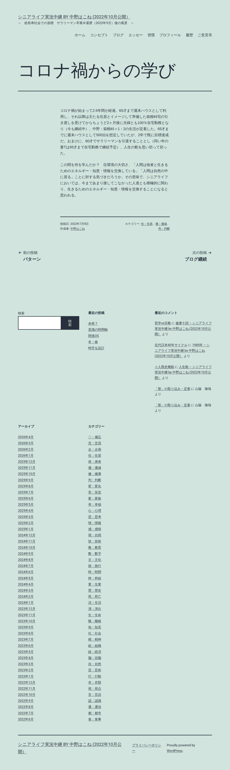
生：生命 (94, 615)
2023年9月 (26, 627)
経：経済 (94, 652)
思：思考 (94, 517)
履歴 (189, 35)
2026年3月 (26, 443)
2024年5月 (26, 578)
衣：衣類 (94, 682)
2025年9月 (26, 480)
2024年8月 (26, 560)
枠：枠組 (94, 578)
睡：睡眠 (94, 621)
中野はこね (77, 228)
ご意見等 (205, 35)
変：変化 (94, 486)
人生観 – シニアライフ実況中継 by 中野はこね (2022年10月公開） (183, 372)
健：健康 (94, 474)
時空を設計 (96, 348)
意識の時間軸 (98, 329)
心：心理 (94, 510)
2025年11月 (26, 467)
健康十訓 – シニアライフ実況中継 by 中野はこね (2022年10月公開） (183, 328)
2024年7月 (26, 566)
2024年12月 (26, 535)
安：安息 (94, 492)
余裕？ (93, 323)
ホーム (80, 35)
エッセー (135, 35)
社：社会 (94, 633)
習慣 (151, 35)
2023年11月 (26, 615)
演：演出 (94, 609)
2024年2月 (26, 596)
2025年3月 (26, 517)
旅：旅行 (94, 566)
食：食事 (94, 719)
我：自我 (94, 535)
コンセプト (99, 35)
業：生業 (94, 584)
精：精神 (94, 639)
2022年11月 (26, 688)
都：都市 (94, 713)
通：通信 (94, 707)
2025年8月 (26, 486)
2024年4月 (26, 584)
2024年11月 (26, 541)
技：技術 (94, 541)
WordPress (174, 751)
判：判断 (164, 228)
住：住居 (147, 223)
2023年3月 (26, 664)
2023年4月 (26, 658)
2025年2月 (26, 523)
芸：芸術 (94, 670)
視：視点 (94, 688)
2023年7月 (26, 639)
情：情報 (94, 523)
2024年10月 (26, 547)
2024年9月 (26, 553)
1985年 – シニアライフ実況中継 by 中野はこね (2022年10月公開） (182, 350)
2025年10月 (26, 474)
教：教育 (94, 547)
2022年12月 (26, 682)
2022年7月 (26, 713)
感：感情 (94, 529)
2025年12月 (26, 461)
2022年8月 (26, 707)
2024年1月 (26, 602)
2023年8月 (26, 633)
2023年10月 (26, 621)
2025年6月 (26, 498)
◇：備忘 (94, 437)
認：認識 (94, 701)
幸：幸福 (94, 504)
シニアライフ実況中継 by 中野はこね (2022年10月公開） (74, 16)
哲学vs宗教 (163, 323)
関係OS (93, 336)
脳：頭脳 (94, 658)
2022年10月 (26, 694)
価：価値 (161, 223)
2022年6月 (26, 719)
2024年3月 (26, 590)
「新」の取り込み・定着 (172, 389)
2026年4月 (26, 437)
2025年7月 (26, 492)
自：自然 (94, 664)
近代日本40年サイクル (171, 345)
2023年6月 (26, 645)
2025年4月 (26, 510)
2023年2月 (26, 670)
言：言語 (94, 694)
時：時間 (94, 572)
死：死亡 (94, 596)
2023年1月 (26, 676)
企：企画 (94, 449)
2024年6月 (26, 572)
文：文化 (94, 560)
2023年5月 (26, 652)
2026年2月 (26, 449)
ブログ (118, 35)
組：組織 (94, 645)
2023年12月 (26, 609)
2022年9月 (26, 701)
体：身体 (94, 461)
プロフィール (170, 35)
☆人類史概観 (164, 367)
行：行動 (94, 676)
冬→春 (93, 342)
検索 (21, 313)
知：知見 (94, 627)
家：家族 (94, 498)
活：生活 (94, 602)
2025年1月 (26, 529)
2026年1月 (26, 455)
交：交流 (94, 443)
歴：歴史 (94, 590)
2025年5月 (26, 504)
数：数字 (94, 553)
